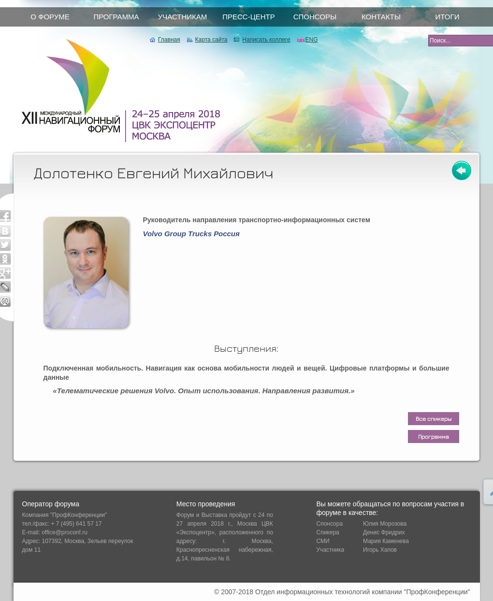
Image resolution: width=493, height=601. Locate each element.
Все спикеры (433, 418)
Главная (169, 39)
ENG (311, 39)
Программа (433, 436)
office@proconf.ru (64, 532)
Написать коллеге (266, 39)
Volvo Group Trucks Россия (191, 233)
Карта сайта (211, 39)
